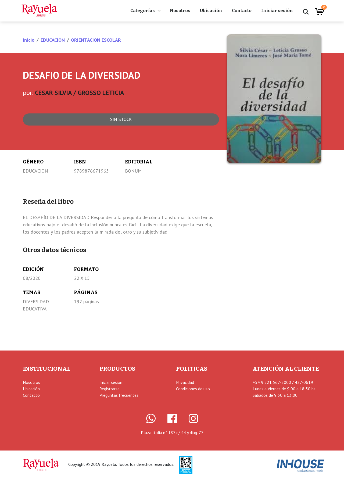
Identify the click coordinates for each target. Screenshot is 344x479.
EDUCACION (53, 40)
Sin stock (121, 119)
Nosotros (180, 10)
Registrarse (109, 388)
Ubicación (211, 10)
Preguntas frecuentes (118, 395)
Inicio (28, 40)
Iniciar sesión (277, 10)
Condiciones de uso (193, 388)
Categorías (142, 10)
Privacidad (185, 382)
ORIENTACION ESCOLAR (96, 40)
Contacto (242, 10)
